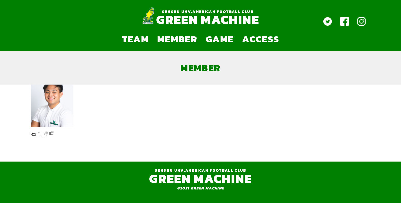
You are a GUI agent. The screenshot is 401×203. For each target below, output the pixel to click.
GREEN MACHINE (207, 19)
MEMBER (177, 39)
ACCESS (260, 39)
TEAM (135, 39)
